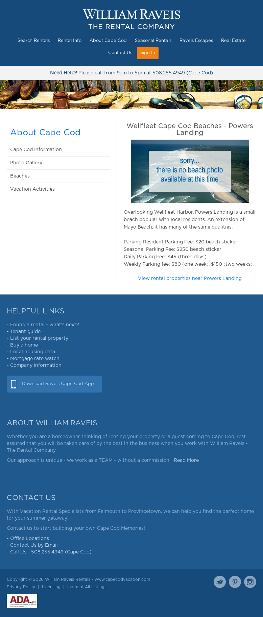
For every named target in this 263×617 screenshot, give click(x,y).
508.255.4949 (168, 73)
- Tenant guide (24, 331)
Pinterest (235, 582)
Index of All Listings (86, 587)
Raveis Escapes (196, 41)
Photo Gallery (26, 163)
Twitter (220, 582)
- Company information (34, 365)
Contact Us (120, 53)
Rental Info (69, 41)
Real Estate (233, 41)
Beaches (20, 176)
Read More (186, 460)
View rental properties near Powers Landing (190, 278)
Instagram (250, 582)
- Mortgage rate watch (33, 358)
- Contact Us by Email (32, 545)
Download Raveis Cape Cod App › (59, 384)
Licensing (51, 587)
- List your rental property (37, 338)
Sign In (147, 53)
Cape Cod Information (36, 149)
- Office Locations (28, 538)
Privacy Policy (21, 587)
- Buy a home (22, 345)
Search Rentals (34, 41)
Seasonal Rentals (153, 41)
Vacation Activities (32, 189)
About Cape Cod (108, 41)
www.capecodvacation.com (122, 579)
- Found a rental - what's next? (43, 325)
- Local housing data (31, 352)
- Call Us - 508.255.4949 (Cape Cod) (49, 552)
